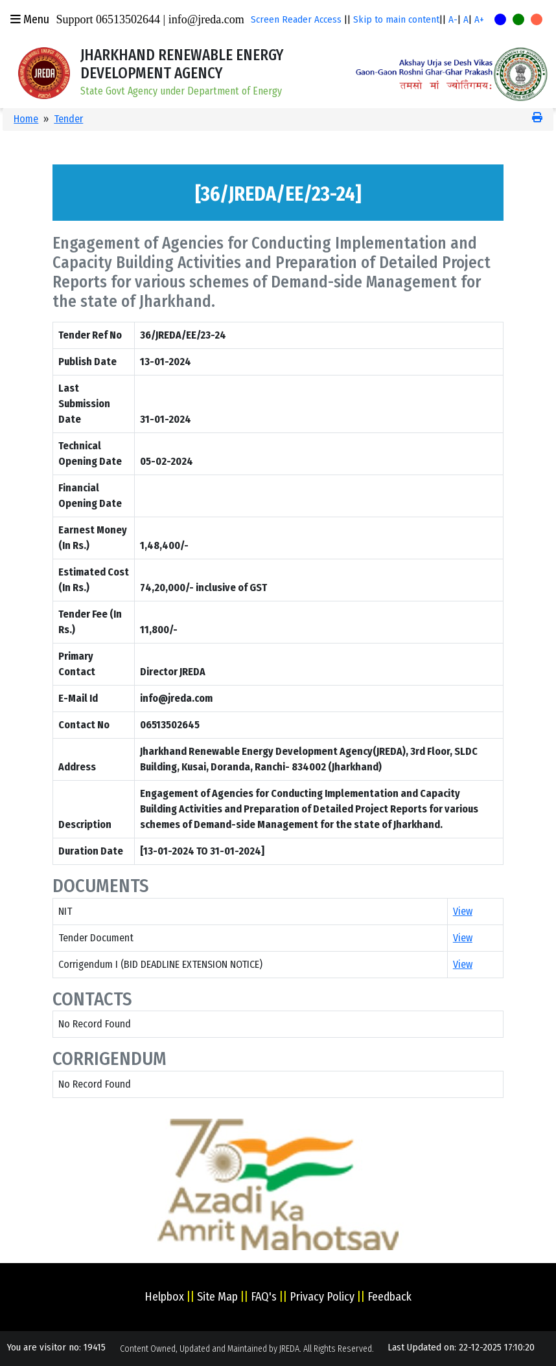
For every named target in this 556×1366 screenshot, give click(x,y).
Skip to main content (396, 19)
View (462, 911)
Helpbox (164, 1297)
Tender (68, 119)
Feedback (389, 1297)
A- (453, 19)
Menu (29, 19)
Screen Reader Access (296, 19)
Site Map (217, 1297)
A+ (479, 19)
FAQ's (264, 1297)
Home (26, 119)
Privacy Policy (322, 1297)
